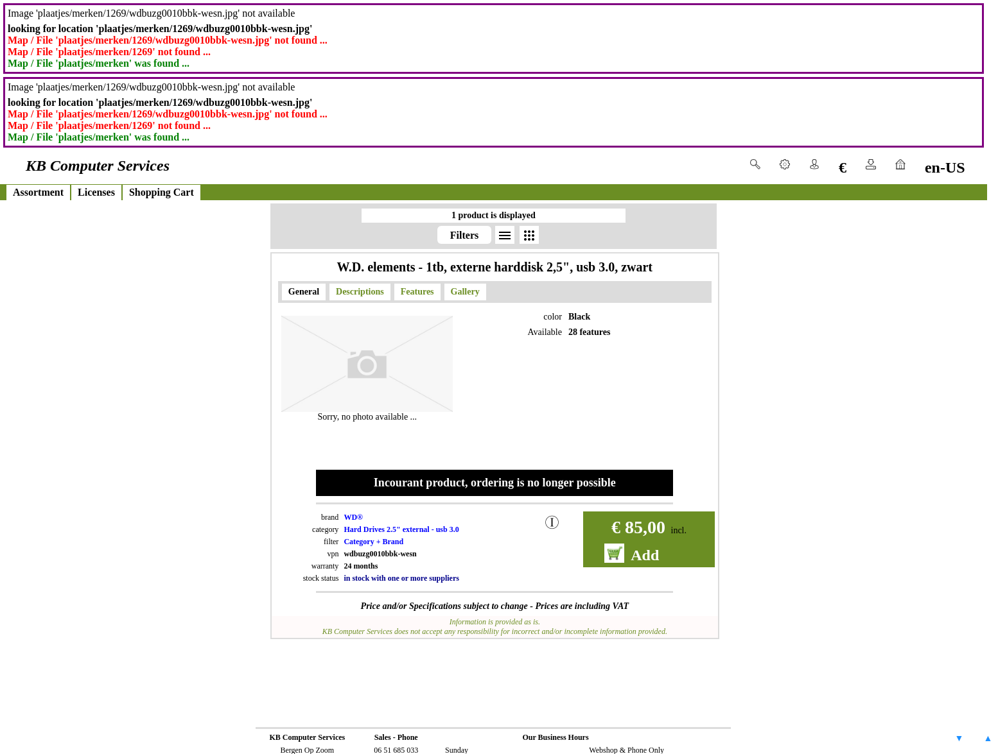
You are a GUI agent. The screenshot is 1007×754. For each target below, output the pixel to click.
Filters (464, 235)
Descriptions (360, 291)
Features (417, 291)
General (303, 291)
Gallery (465, 291)
